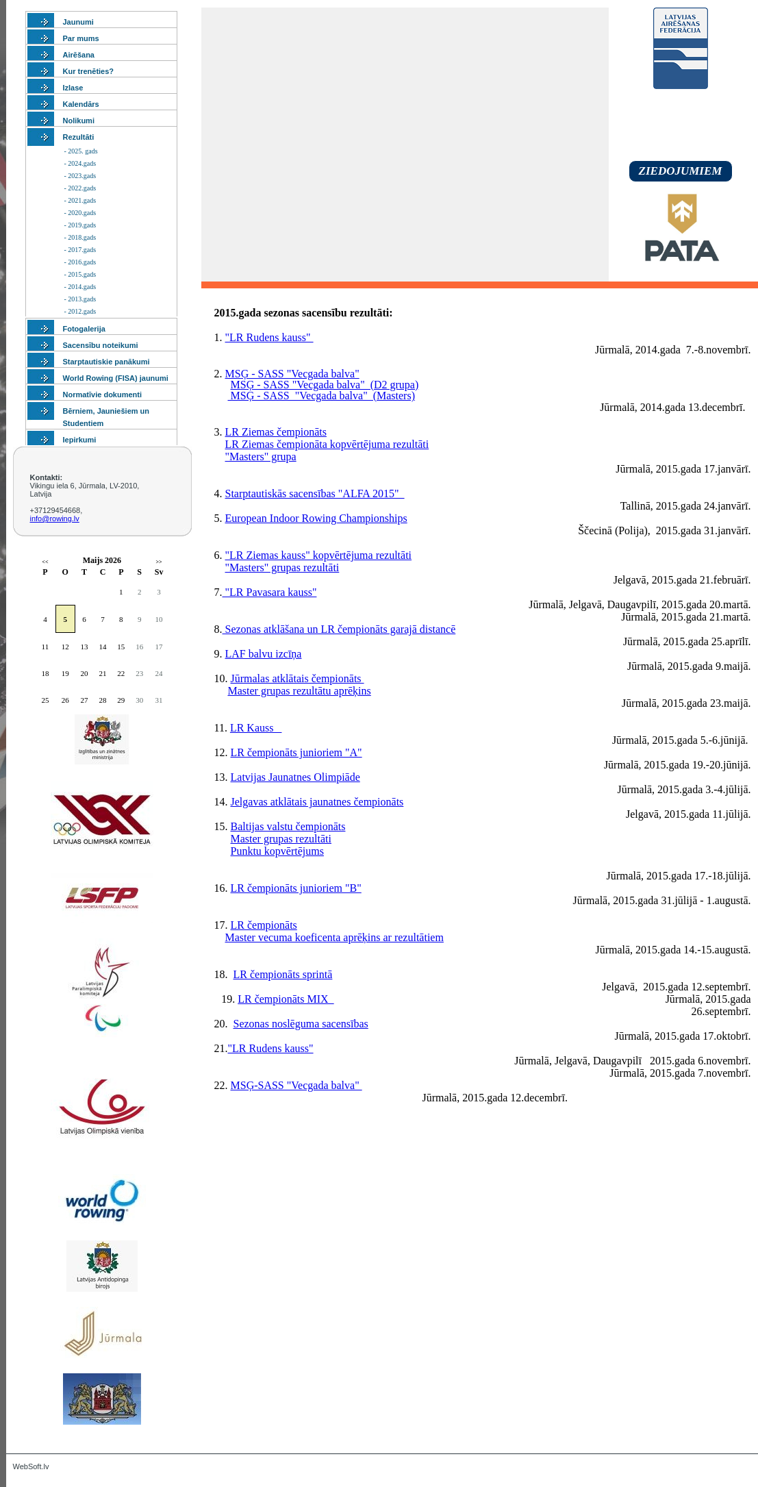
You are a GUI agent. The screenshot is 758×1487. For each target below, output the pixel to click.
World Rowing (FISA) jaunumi (115, 378)
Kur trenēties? (88, 71)
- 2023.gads (80, 175)
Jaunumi (78, 22)
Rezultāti (78, 137)
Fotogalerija (84, 329)
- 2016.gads (80, 262)
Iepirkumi (80, 440)
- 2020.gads (80, 212)
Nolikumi (78, 120)
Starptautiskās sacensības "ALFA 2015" (315, 493)
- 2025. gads (81, 151)
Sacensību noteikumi (100, 345)
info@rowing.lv (54, 518)
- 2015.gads (80, 274)
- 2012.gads (80, 311)
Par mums (81, 38)
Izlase (73, 88)
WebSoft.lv (31, 1466)
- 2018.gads (80, 237)
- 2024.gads (80, 163)
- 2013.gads (80, 299)
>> (158, 562)
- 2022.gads (80, 188)
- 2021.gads (80, 200)
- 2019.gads (80, 225)
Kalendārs (81, 104)
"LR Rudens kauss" (269, 337)
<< (45, 562)
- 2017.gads (80, 249)
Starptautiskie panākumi (106, 362)
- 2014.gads (80, 286)
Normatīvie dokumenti (102, 394)
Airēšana (78, 55)
